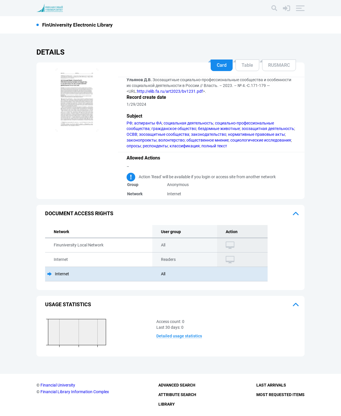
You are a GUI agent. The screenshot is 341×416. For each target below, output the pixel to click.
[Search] (274, 8)
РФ (129, 123)
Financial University (57, 385)
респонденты (155, 146)
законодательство (208, 134)
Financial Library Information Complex (74, 391)
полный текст (214, 146)
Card (222, 65)
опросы (134, 146)
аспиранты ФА (148, 123)
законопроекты (142, 140)
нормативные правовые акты (256, 134)
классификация (185, 146)
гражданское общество (173, 128)
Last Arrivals (271, 385)
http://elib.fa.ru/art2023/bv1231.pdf (170, 91)
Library (166, 404)
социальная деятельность (188, 123)
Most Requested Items (280, 394)
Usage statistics (68, 304)
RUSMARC (279, 65)
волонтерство (171, 140)
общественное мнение (207, 140)
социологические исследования (260, 140)
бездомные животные (219, 128)
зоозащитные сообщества (164, 134)
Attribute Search (177, 394)
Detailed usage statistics (179, 336)
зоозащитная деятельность (268, 128)
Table (247, 65)
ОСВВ (132, 134)
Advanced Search (176, 385)
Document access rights (79, 213)
